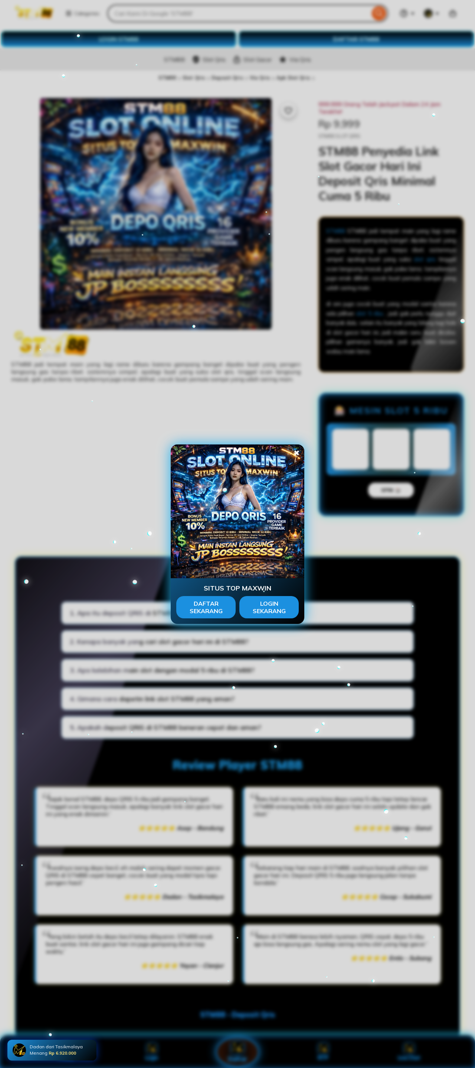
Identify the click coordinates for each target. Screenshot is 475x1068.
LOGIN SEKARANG (269, 607)
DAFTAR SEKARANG (206, 607)
